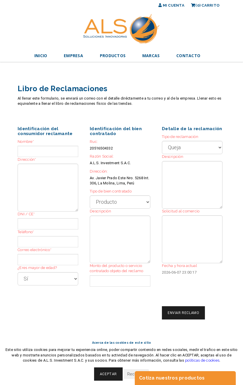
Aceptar (108, 374)
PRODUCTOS (113, 55)
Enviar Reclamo (183, 313)
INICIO (40, 55)
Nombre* (26, 141)
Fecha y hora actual (179, 265)
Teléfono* (26, 232)
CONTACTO (188, 55)
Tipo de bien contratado (111, 191)
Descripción (100, 211)
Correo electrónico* (34, 250)
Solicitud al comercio (180, 211)
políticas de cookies (202, 360)
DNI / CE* (26, 214)
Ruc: (94, 141)
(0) (205, 5)
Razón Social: (102, 156)
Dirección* (27, 159)
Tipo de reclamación (180, 136)
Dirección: (99, 171)
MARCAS (151, 55)
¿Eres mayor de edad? (37, 268)
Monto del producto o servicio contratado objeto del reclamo (116, 268)
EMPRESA (73, 55)
